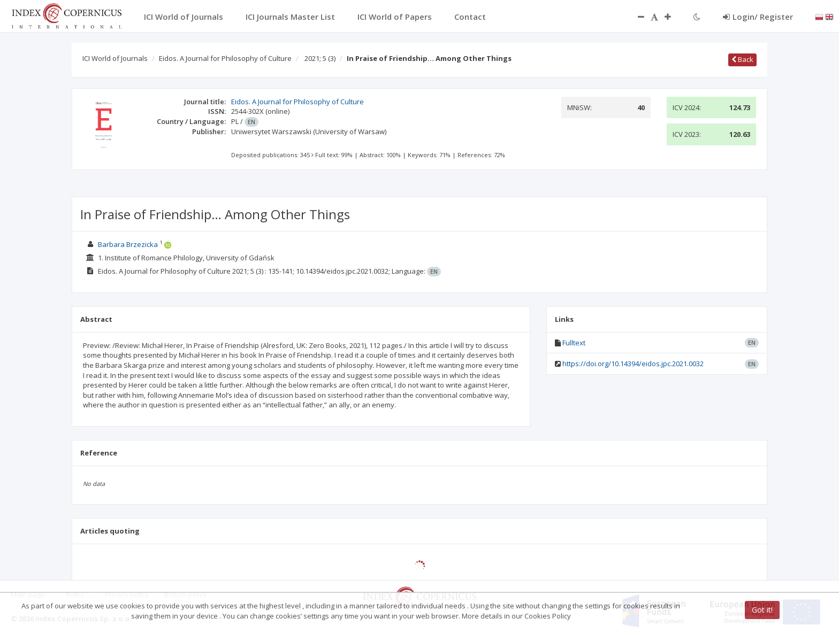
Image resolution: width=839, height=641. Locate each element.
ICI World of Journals (115, 58)
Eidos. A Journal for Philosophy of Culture (225, 58)
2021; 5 (319, 58)
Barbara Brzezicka (128, 244)
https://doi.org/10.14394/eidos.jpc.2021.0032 (633, 363)
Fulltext (573, 342)
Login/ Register (758, 16)
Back (742, 59)
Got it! (762, 610)
